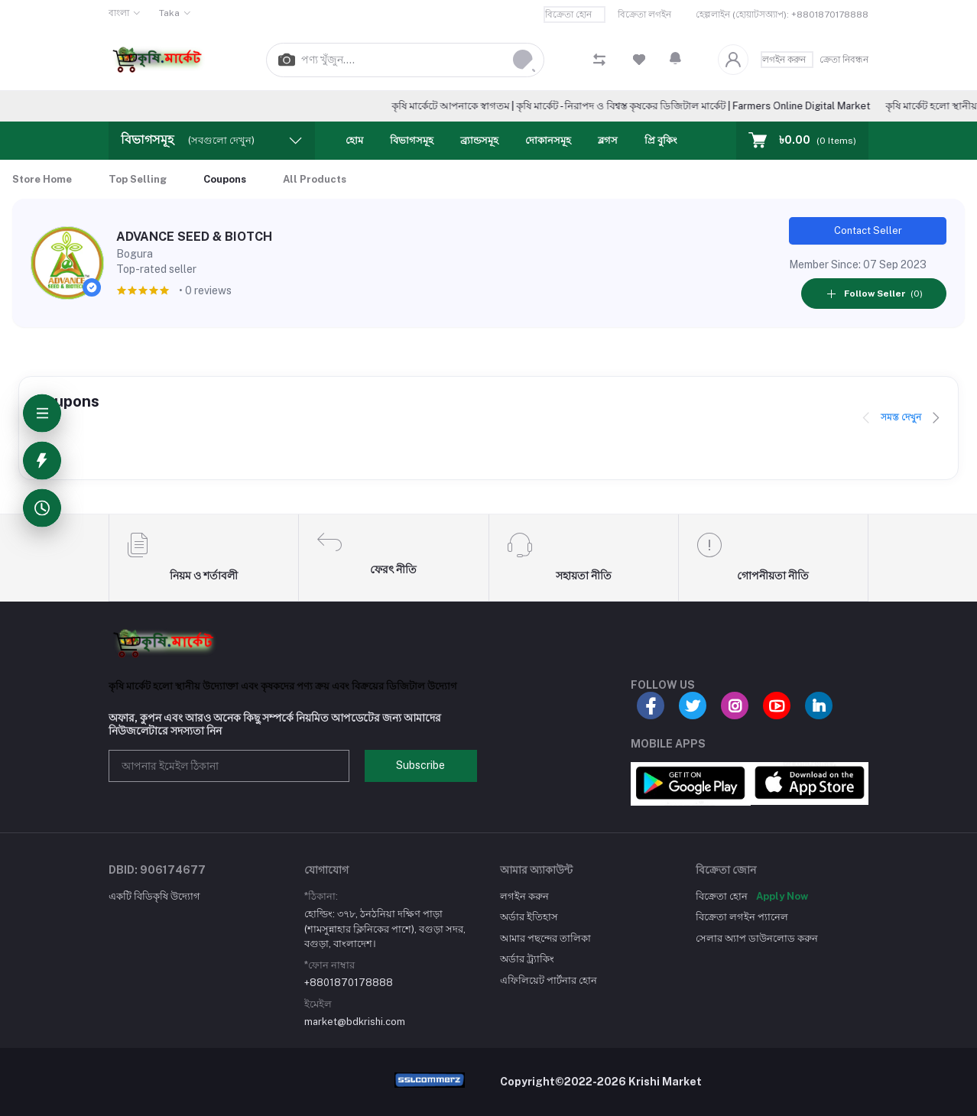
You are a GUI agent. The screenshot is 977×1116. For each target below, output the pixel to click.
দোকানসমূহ (548, 140)
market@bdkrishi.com (354, 1021)
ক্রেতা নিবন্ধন (844, 59)
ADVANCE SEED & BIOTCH (194, 236)
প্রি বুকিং (660, 140)
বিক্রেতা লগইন (644, 14)
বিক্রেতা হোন (568, 14)
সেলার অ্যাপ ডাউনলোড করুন (757, 938)
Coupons (224, 179)
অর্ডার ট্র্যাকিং (527, 959)
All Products (314, 179)
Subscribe (420, 765)
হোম (354, 140)
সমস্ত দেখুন (901, 417)
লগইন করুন (784, 59)
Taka (169, 13)
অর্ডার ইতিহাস (529, 917)
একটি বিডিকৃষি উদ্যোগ (154, 896)
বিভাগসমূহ (411, 140)
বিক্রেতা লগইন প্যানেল (742, 917)
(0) (874, 293)
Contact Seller (868, 230)
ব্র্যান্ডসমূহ (479, 140)
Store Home (42, 179)
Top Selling (138, 179)
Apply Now (782, 896)
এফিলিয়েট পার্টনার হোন (548, 980)
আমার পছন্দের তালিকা (545, 938)
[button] (675, 60)
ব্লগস (608, 140)
